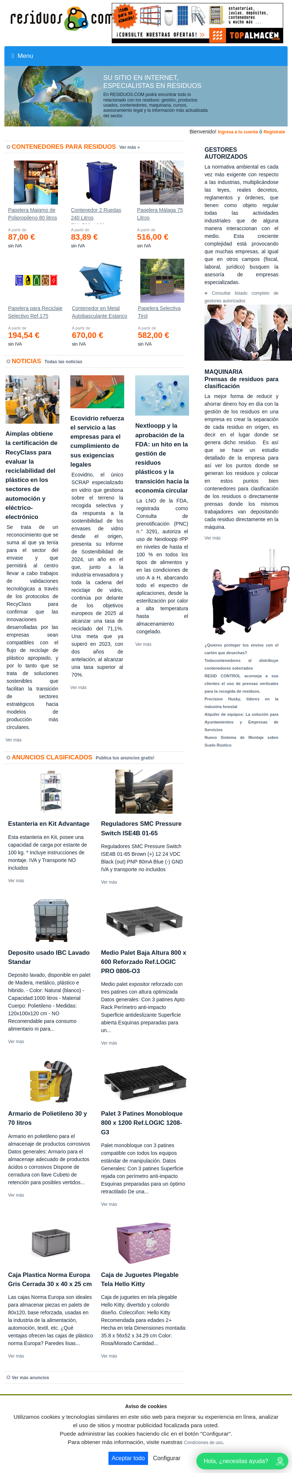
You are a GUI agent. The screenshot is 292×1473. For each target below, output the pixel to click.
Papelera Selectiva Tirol (159, 312)
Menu (22, 55)
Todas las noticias (63, 361)
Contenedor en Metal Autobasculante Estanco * (99, 313)
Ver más (13, 740)
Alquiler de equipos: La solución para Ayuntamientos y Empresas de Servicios (241, 722)
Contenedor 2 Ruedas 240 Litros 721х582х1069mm (96, 215)
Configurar (167, 1458)
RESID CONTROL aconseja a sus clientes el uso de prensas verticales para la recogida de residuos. (241, 683)
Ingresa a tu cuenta (238, 132)
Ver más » (129, 147)
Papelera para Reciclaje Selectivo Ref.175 (35, 312)
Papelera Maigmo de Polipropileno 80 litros (32, 214)
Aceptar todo (128, 1458)
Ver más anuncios (30, 1377)
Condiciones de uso (203, 1442)
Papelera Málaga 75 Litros (160, 214)
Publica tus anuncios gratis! (125, 758)
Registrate (274, 132)
